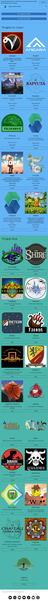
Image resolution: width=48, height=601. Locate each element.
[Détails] (12, 69)
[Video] (36, 377)
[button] (1, 6)
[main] (24, 27)
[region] (24, 2)
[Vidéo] (12, 274)
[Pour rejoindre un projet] (24, 14)
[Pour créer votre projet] (24, 19)
